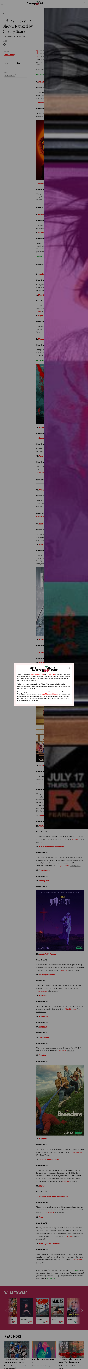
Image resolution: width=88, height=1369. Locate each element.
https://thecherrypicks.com (50, 694)
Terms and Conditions (37, 674)
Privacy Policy (51, 674)
